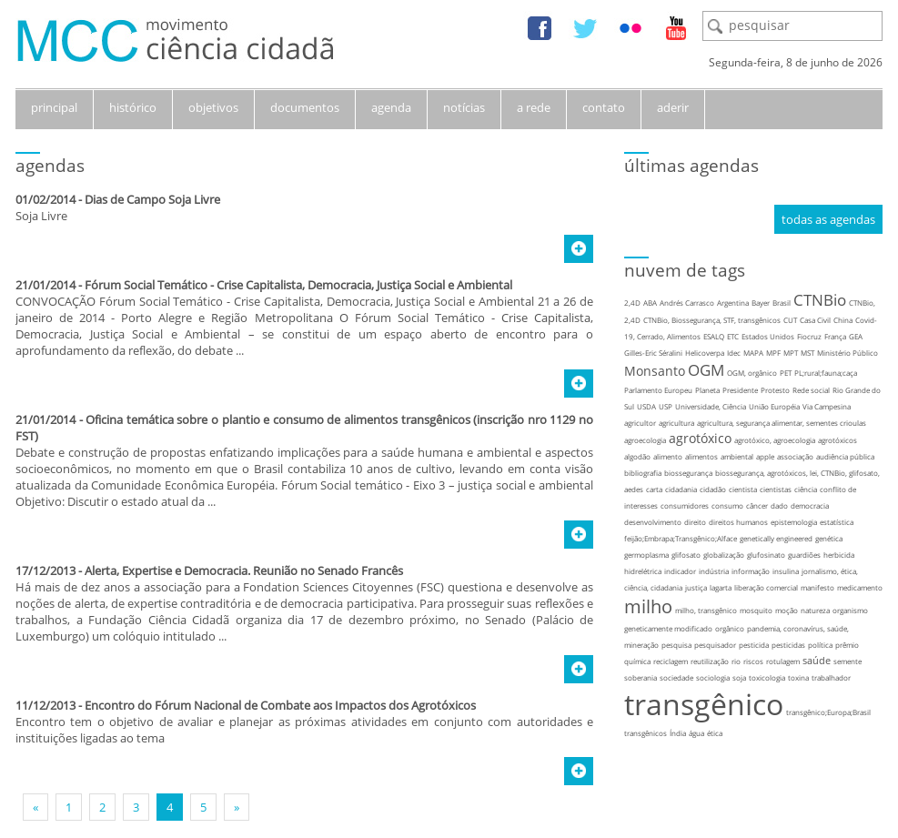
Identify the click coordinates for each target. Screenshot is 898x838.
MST (807, 353)
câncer (757, 505)
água (696, 733)
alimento (667, 456)
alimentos (701, 456)
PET (786, 373)
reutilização (710, 661)
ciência (805, 489)
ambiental (737, 456)
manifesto (817, 587)
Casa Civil (815, 320)
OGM (706, 369)
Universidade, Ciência (710, 406)
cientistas (776, 489)
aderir (673, 107)
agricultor (640, 423)
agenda (391, 107)
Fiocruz (809, 336)
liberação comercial (766, 587)
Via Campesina (826, 406)
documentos (304, 107)
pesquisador (715, 645)
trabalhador (831, 677)
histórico (132, 107)
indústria (714, 571)
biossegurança (688, 473)
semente (847, 661)
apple (765, 456)
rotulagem (783, 661)
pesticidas (788, 645)
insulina (785, 571)
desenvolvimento (652, 522)
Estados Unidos (768, 336)
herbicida (838, 555)
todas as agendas (828, 219)
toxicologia (767, 677)
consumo (727, 505)
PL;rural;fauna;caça (825, 373)
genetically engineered (776, 538)
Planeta (707, 390)
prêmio (847, 645)
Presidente (740, 390)
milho (648, 606)
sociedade (676, 677)
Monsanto (654, 370)
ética (714, 733)
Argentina (733, 303)
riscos (753, 661)
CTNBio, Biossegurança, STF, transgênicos (712, 320)
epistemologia (794, 522)
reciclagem (670, 661)
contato (603, 107)
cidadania (681, 489)
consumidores (685, 505)
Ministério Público (847, 353)
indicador (680, 571)
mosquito (756, 610)
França (835, 336)
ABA (650, 303)
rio (736, 661)
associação (795, 456)
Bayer (761, 303)
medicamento (860, 587)
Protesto (775, 390)
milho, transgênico (706, 610)
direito (695, 522)
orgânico (729, 628)
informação (751, 571)
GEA (856, 336)
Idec (734, 353)
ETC (733, 336)
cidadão (713, 489)
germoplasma (646, 555)
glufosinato (766, 555)
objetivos (213, 107)
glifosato (686, 555)
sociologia (713, 677)
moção (786, 610)
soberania (640, 677)
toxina (798, 677)
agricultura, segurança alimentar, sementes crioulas (781, 423)
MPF (773, 353)
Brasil (781, 303)
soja (739, 677)
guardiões (804, 555)
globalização (723, 555)
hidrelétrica (642, 571)
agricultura (676, 423)
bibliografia (642, 473)
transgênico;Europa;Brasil (828, 712)
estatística (836, 522)
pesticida (754, 645)
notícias (464, 107)
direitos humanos (738, 522)
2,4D (632, 303)
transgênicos (645, 733)
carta (654, 489)
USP (665, 406)
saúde (816, 660)
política (820, 645)
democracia (810, 505)
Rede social (811, 390)
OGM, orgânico (752, 373)
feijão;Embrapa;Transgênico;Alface (680, 538)
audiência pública (845, 456)
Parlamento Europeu (658, 390)
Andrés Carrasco (687, 303)
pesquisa (676, 645)
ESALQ (713, 336)
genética (829, 538)
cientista (743, 489)
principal (54, 107)
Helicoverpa (704, 353)
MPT (790, 353)
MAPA (753, 353)
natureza (815, 610)
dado (779, 505)
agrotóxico (700, 438)
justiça (696, 587)
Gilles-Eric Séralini (653, 353)
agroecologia (645, 440)
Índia (678, 733)
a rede (533, 107)
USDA (646, 406)
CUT (790, 320)
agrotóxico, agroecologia (774, 440)
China (843, 320)
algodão (637, 456)
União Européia (774, 406)
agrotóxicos (837, 440)
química (637, 661)
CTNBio (819, 299)
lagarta (721, 587)
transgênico (703, 703)
